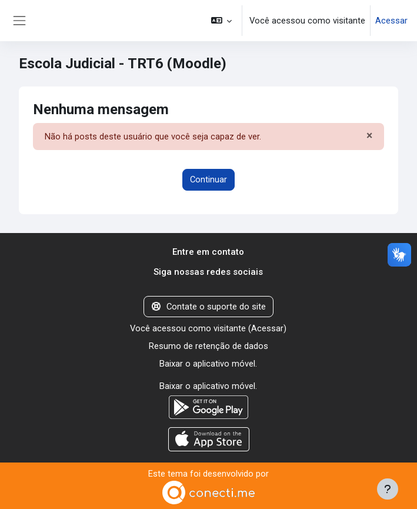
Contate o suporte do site (208, 306)
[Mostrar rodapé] (387, 489)
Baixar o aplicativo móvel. (208, 363)
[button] (221, 20)
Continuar (208, 179)
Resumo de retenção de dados (208, 346)
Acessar (391, 20)
